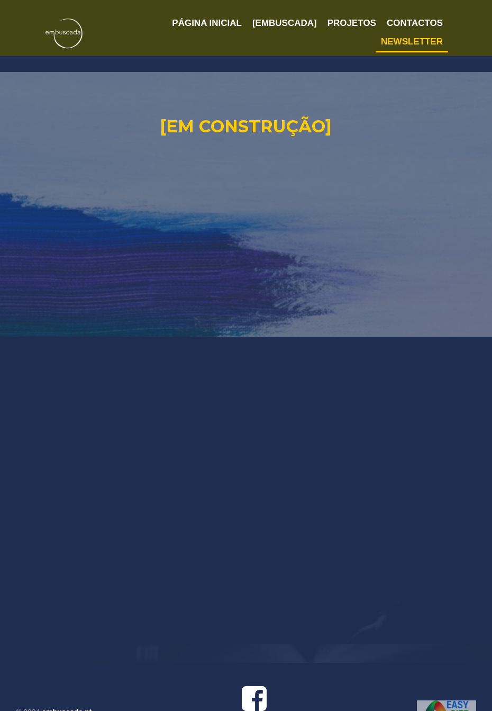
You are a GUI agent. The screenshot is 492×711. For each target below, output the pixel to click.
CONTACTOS (415, 23)
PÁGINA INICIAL (207, 23)
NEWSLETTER (412, 42)
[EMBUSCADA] (284, 23)
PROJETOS (351, 23)
